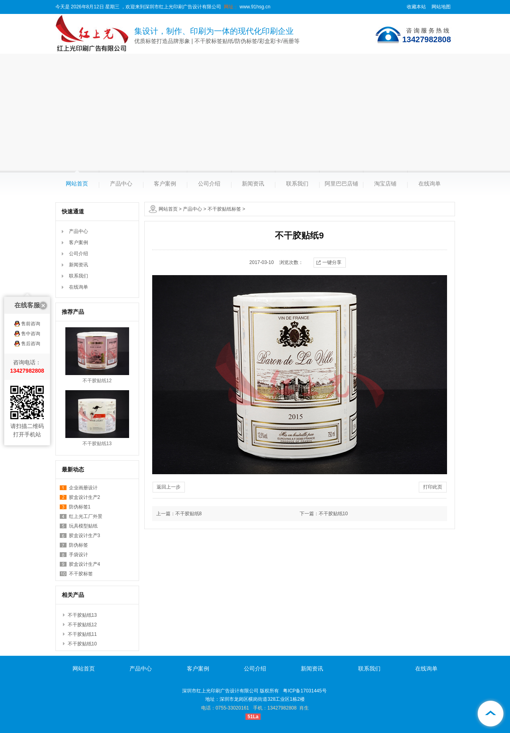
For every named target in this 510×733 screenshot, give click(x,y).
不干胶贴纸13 (97, 443)
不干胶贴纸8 (188, 513)
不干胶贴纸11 (82, 634)
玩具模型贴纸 (83, 526)
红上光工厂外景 (85, 516)
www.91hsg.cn (254, 7)
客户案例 (165, 183)
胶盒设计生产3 (84, 535)
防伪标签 (78, 545)
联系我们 (297, 183)
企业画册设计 (83, 488)
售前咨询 (30, 289)
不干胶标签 (81, 574)
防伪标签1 (80, 507)
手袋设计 (78, 554)
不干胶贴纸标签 (224, 209)
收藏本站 (416, 7)
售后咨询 (30, 309)
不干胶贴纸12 (97, 380)
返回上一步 (168, 487)
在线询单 (429, 183)
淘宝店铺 (385, 183)
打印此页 (432, 487)
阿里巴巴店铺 (341, 183)
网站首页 (77, 183)
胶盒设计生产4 (84, 564)
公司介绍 (209, 183)
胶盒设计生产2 (84, 497)
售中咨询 (30, 299)
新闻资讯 (253, 183)
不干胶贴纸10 (82, 644)
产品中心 (121, 183)
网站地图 (441, 7)
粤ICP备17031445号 (304, 691)
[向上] (490, 713)
